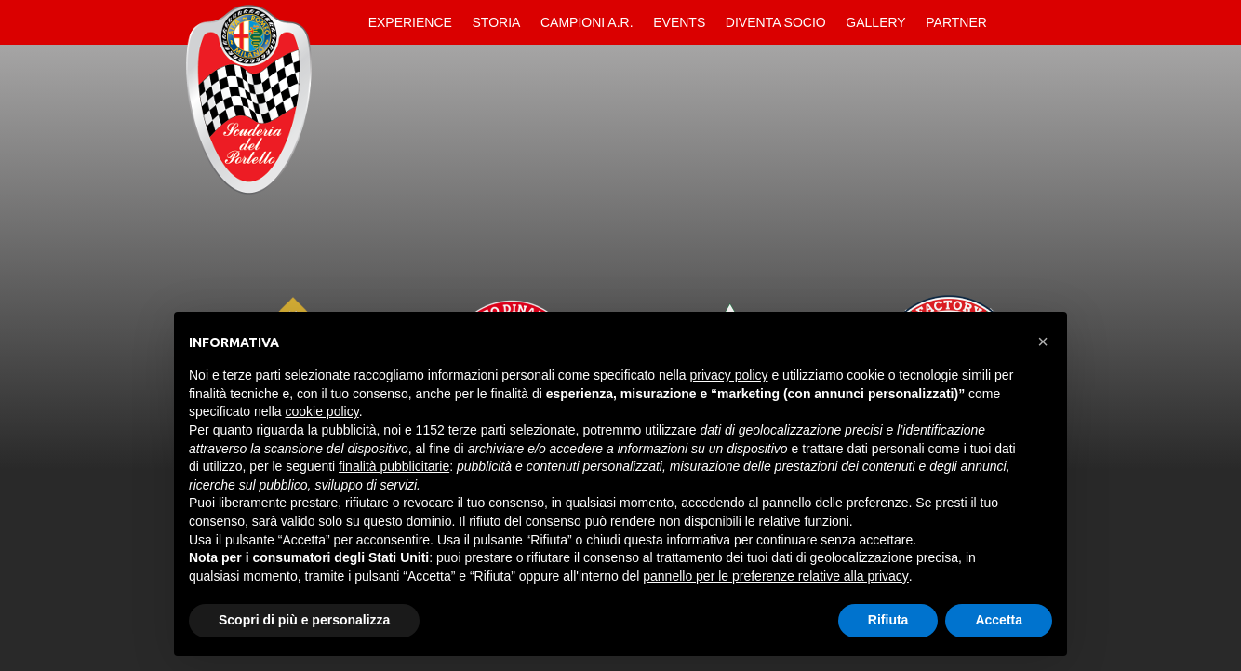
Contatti (1013, 22)
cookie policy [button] (322, 411)
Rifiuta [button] (888, 619)
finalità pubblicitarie (394, 466)
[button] (1043, 341)
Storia (497, 22)
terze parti (477, 430)
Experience (410, 22)
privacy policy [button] (729, 375)
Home (342, 22)
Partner (956, 22)
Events (679, 22)
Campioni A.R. (587, 22)
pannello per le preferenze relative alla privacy (776, 576)
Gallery (875, 22)
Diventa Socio (776, 22)
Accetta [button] (998, 619)
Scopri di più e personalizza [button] (304, 619)
